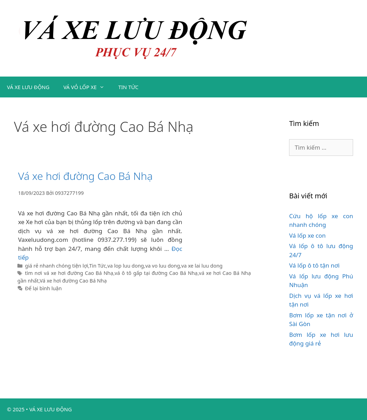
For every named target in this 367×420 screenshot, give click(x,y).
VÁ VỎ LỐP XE (87, 87)
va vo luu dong (162, 265)
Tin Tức (97, 265)
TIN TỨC (128, 87)
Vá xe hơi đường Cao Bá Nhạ (85, 176)
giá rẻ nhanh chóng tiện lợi (56, 265)
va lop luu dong (125, 265)
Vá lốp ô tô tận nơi (314, 265)
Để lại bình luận (43, 288)
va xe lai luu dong (201, 265)
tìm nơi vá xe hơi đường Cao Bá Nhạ (69, 273)
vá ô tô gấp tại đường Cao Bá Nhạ (156, 273)
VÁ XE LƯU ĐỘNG (28, 87)
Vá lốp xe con (307, 235)
